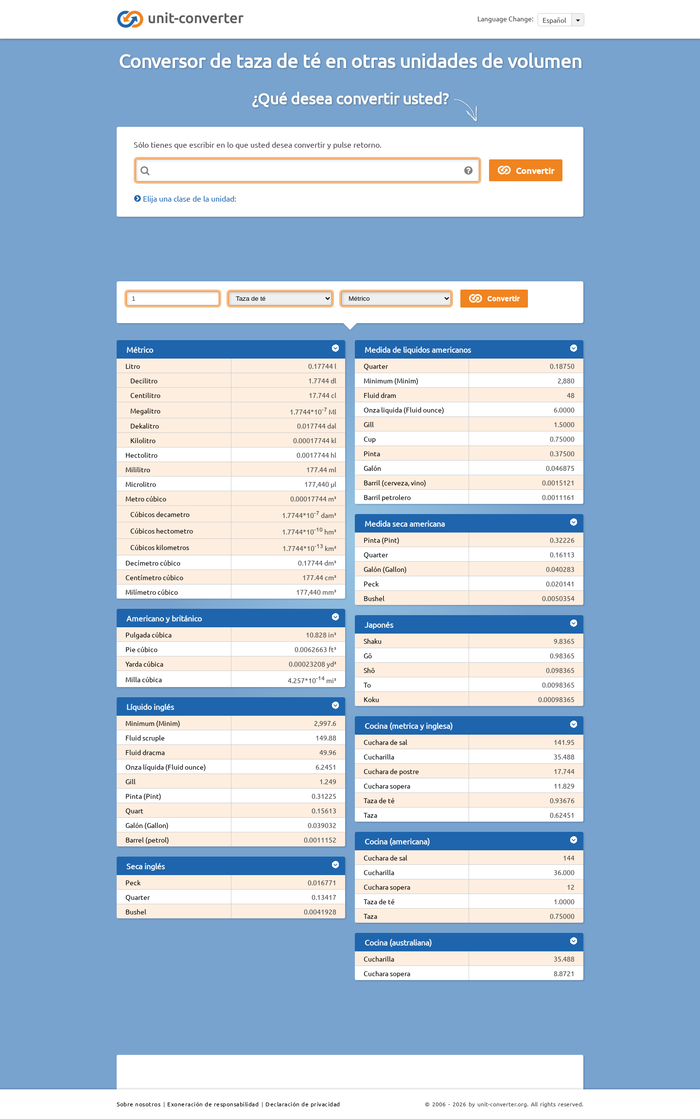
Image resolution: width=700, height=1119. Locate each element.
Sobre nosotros (138, 1104)
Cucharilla (379, 756)
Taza (370, 814)
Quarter (137, 897)
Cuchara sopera (387, 785)
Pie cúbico (141, 649)
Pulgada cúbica (148, 634)
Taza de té (379, 800)
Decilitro (144, 380)
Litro (132, 366)
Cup (370, 438)
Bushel (135, 911)
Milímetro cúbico (151, 591)
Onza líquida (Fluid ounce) (165, 766)
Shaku (373, 641)
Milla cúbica (143, 679)
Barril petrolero (387, 497)
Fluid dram (380, 395)
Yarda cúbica (144, 663)
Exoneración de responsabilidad (213, 1104)
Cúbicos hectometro (161, 530)
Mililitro (137, 469)
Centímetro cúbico (154, 577)
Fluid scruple (145, 737)
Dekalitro (144, 425)
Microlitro (140, 484)
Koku (371, 699)
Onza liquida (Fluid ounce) (404, 409)
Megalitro (145, 410)
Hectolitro (141, 454)
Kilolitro (143, 440)
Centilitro (145, 395)
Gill (130, 781)
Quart (134, 810)
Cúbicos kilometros (159, 547)
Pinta (372, 453)
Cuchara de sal (385, 742)
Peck (132, 882)
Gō (368, 655)
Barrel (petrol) (147, 839)
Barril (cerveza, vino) (395, 482)
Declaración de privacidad (302, 1104)
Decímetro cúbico (152, 562)
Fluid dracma (145, 752)
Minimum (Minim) (152, 723)
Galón (372, 468)
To (367, 684)
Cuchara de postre (391, 771)
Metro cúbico (145, 498)
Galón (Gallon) (147, 825)
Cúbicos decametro (160, 514)
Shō (369, 670)
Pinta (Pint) (143, 796)
